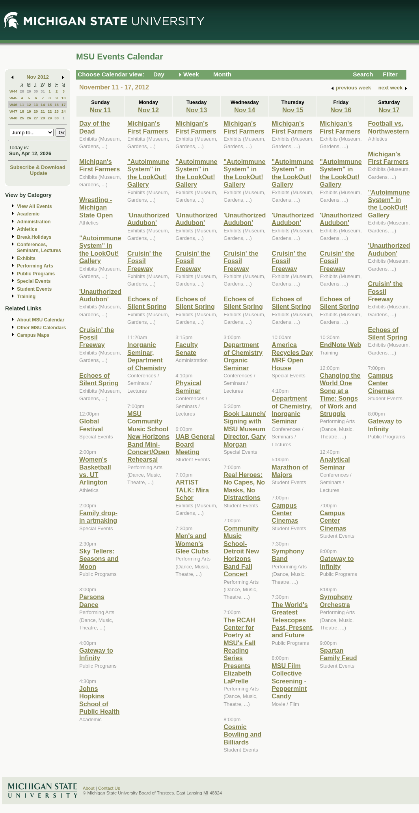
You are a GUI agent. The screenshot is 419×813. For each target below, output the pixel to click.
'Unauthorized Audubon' (100, 295)
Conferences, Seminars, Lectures (39, 247)
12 (29, 104)
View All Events (34, 206)
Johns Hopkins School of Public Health (99, 700)
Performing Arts (35, 266)
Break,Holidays (34, 237)
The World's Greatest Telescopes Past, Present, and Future (293, 620)
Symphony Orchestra (336, 600)
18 (22, 111)
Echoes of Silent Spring (99, 379)
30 (36, 91)
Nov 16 (340, 109)
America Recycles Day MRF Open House (292, 356)
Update (38, 173)
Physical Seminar (188, 386)
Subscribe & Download (37, 167)
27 (36, 118)
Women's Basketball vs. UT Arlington (95, 471)
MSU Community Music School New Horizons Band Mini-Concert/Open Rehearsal (148, 436)
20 (36, 111)
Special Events (33, 281)
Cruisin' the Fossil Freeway (96, 337)
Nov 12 (148, 109)
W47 (13, 111)
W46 (13, 104)
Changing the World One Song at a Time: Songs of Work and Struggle (340, 394)
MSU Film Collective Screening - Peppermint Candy (289, 681)
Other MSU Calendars (41, 327)
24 (63, 111)
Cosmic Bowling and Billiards (242, 734)
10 (63, 98)
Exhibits (26, 258)
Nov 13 (196, 109)
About (89, 788)
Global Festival (91, 425)
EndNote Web (340, 344)
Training (26, 296)
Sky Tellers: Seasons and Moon (99, 559)
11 (22, 104)
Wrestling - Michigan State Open (96, 207)
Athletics (27, 229)
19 (29, 111)
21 (43, 111)
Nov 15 (292, 109)
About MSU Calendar (40, 320)
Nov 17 (388, 109)
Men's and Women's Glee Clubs (192, 543)
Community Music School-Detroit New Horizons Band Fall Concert (241, 551)
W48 (13, 118)
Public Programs (36, 274)
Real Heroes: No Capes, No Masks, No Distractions (244, 486)
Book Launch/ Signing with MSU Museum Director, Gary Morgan (244, 429)
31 (43, 91)
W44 (13, 91)
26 (29, 118)
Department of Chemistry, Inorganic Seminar (292, 410)
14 (43, 104)
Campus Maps (33, 335)
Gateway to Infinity (96, 654)
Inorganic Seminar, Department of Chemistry (146, 356)
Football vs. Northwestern (388, 127)
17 (63, 104)
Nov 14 (244, 109)
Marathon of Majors (290, 471)
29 (29, 91)
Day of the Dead (94, 127)
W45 (13, 98)
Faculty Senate (186, 348)
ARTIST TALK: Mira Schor (192, 490)
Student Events (34, 289)
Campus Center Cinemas (285, 513)
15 (50, 104)
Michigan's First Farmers (99, 165)
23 (56, 111)
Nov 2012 (37, 77)
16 (56, 104)
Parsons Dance (91, 600)
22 (50, 111)
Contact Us (109, 788)
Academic (28, 214)
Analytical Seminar (335, 463)
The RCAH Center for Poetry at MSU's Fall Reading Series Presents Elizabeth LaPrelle (239, 650)
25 (22, 118)
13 (36, 104)
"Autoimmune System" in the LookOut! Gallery (100, 249)
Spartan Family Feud (338, 654)
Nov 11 (100, 109)
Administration (33, 222)
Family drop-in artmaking (98, 516)
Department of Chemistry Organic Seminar (243, 356)
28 (22, 91)
